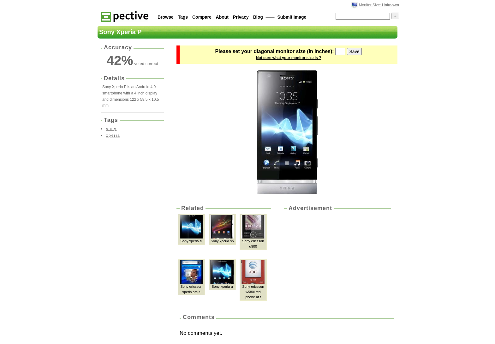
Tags (183, 17)
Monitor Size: (379, 5)
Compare (202, 17)
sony (111, 129)
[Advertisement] (337, 259)
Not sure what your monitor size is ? (288, 58)
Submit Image (292, 17)
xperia (113, 135)
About (222, 17)
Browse (166, 17)
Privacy (241, 17)
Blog (258, 17)
